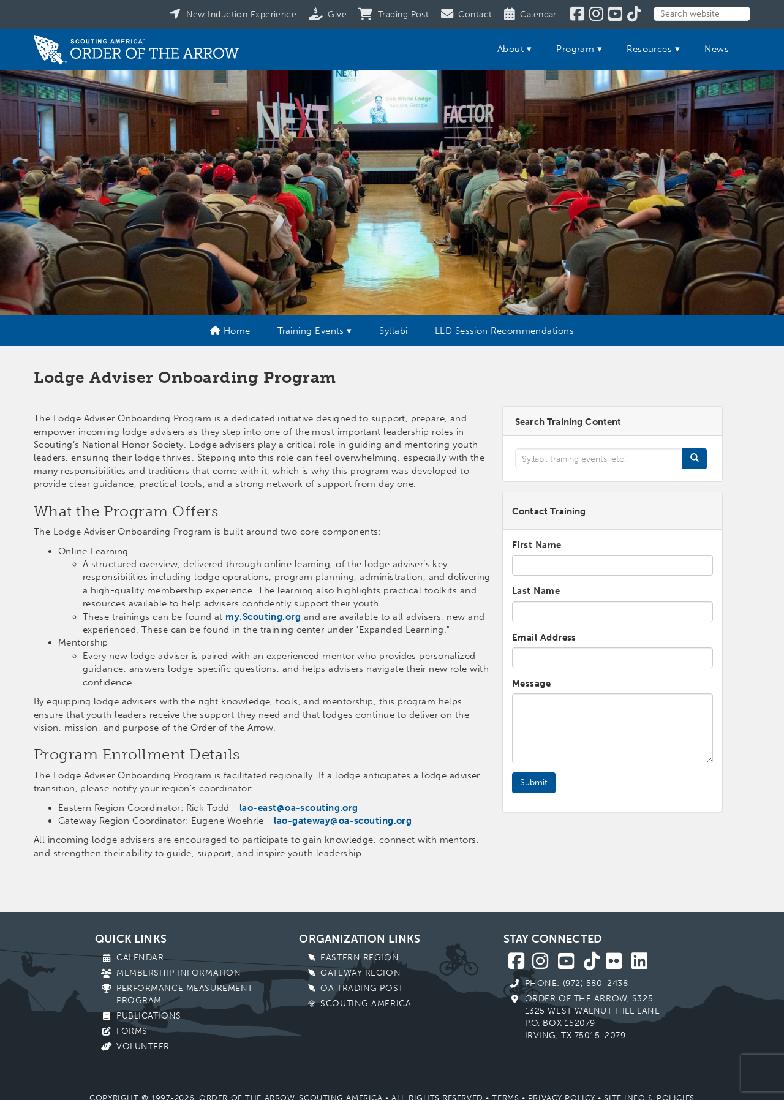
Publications (148, 1016)
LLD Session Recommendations (504, 330)
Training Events (310, 330)
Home (230, 330)
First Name (537, 545)
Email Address (544, 637)
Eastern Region (359, 957)
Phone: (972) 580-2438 (576, 983)
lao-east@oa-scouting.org (298, 807)
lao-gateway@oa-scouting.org (343, 820)
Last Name (536, 591)
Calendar (140, 957)
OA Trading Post (361, 988)
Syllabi (393, 330)
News (716, 49)
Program (575, 49)
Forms (132, 1031)
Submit (534, 782)
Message (531, 683)
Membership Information (178, 973)
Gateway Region (360, 973)
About (510, 49)
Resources (649, 49)
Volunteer (143, 1046)
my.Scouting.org (263, 616)
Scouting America (365, 1003)
